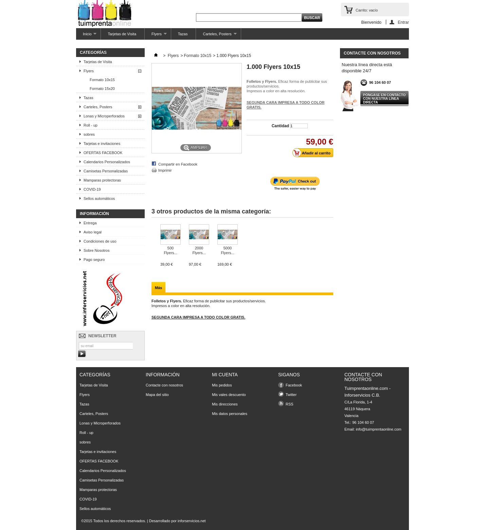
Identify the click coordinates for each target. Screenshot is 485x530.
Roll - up (90, 125)
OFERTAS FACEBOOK (103, 153)
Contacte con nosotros (164, 385)
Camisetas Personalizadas (106, 171)
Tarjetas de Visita (122, 34)
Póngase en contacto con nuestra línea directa (384, 98)
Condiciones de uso (100, 241)
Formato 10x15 (102, 80)
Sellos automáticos (99, 198)
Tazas (183, 34)
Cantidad (280, 126)
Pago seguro (94, 260)
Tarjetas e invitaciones (102, 143)
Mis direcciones (225, 404)
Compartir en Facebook (177, 164)
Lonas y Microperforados (104, 116)
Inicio (86, 36)
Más (158, 288)
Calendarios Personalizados (107, 162)
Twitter (291, 395)
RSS (289, 404)
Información (94, 213)
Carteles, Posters (216, 36)
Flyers (156, 36)
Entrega (90, 223)
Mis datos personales (229, 414)
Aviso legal (93, 232)
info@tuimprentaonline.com (378, 429)
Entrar (403, 22)
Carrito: (367, 10)
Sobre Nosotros (96, 250)
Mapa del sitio (157, 395)
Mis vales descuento (229, 395)
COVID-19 (92, 189)
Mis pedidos (222, 385)
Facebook (294, 385)
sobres (89, 134)
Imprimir (165, 170)
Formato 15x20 (102, 89)
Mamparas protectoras (102, 180)
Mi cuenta (225, 374)
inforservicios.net (192, 521)
